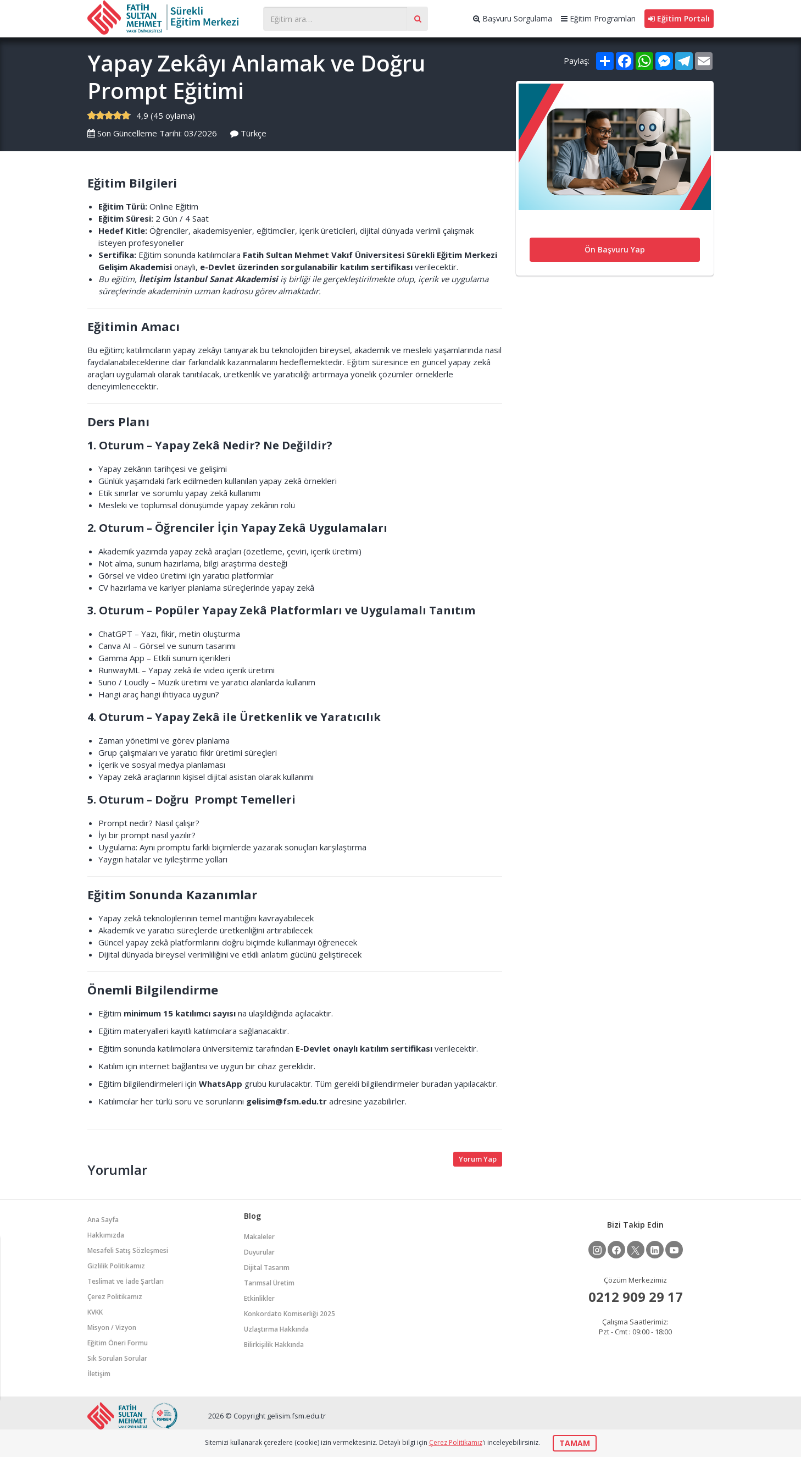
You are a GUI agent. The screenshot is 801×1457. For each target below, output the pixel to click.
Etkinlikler (259, 1298)
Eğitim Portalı (679, 18)
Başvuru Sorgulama (512, 18)
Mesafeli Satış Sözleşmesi (127, 1250)
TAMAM (574, 1443)
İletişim (98, 1373)
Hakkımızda (105, 1235)
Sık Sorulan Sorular (117, 1358)
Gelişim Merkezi (169, 17)
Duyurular (259, 1252)
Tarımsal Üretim (269, 1283)
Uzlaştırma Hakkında (276, 1329)
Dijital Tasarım (267, 1267)
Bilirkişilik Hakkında (274, 1344)
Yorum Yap (478, 1159)
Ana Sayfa (103, 1219)
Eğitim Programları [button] (598, 18)
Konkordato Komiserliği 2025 (289, 1313)
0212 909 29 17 (635, 1297)
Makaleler (259, 1236)
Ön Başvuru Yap (615, 249)
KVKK (95, 1312)
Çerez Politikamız (114, 1296)
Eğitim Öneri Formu (117, 1343)
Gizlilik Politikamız (116, 1266)
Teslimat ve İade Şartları (125, 1281)
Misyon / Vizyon (111, 1327)
